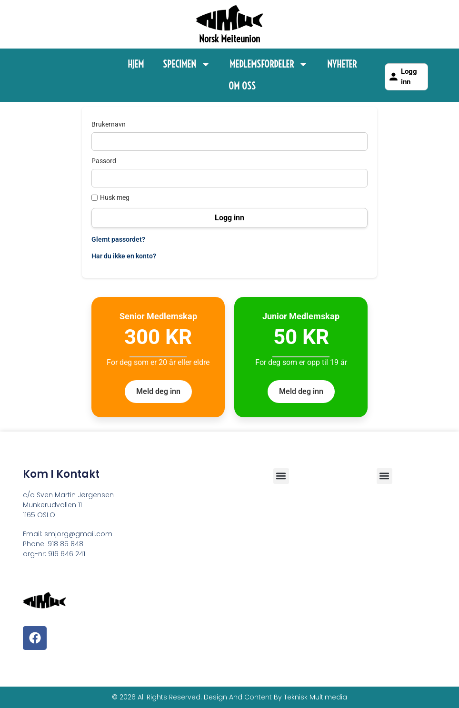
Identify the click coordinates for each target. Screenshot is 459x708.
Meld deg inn (158, 391)
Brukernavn (108, 124)
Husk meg (110, 197)
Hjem (136, 64)
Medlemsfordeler (269, 64)
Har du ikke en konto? (123, 256)
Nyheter (342, 64)
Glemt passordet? (118, 239)
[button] (384, 476)
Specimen (186, 64)
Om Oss (242, 86)
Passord (103, 160)
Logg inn (402, 77)
